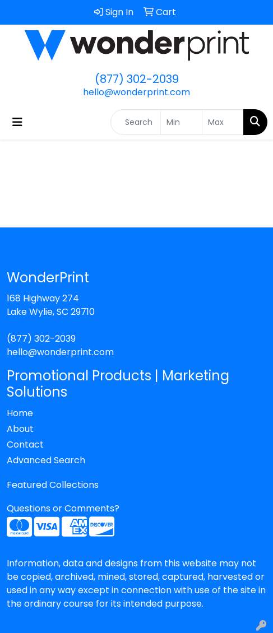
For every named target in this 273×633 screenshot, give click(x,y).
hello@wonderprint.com (136, 92)
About (20, 428)
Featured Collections (53, 484)
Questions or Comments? (63, 508)
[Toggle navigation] (17, 122)
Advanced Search (46, 460)
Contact (25, 444)
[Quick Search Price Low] (181, 122)
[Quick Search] (135, 122)
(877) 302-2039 (137, 79)
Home (20, 413)
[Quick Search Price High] (223, 122)
